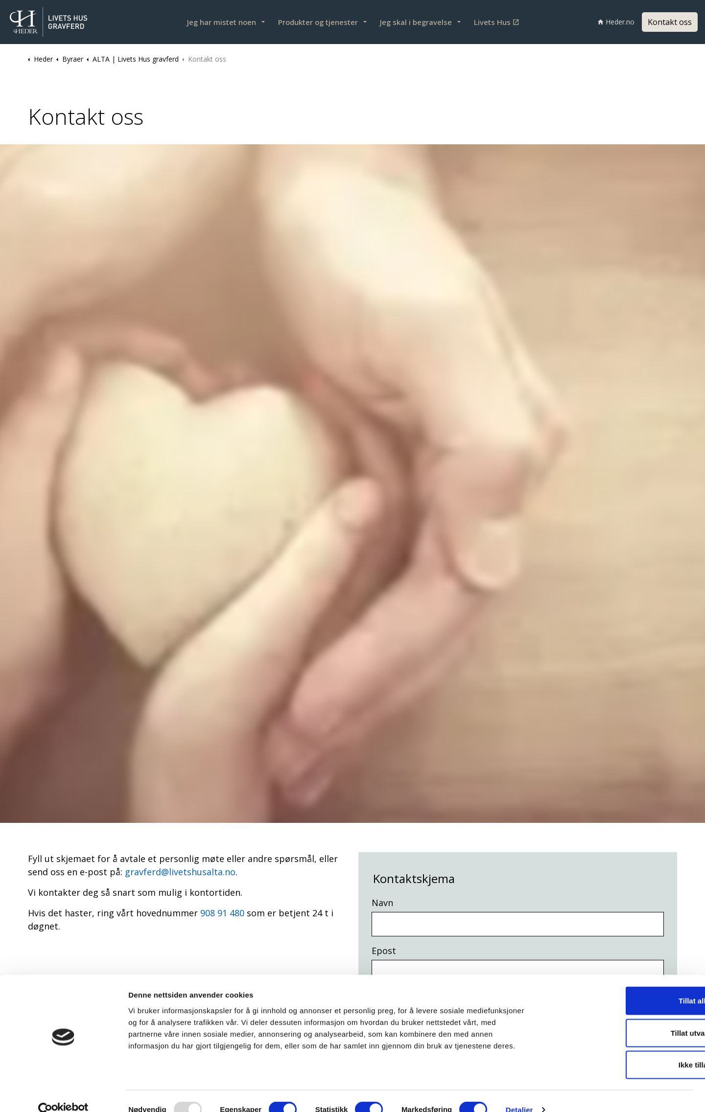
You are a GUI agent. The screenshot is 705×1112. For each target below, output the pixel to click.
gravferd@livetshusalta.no (180, 872)
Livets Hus (496, 22)
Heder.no (616, 21)
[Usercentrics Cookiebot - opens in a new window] (63, 1093)
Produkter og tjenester (318, 22)
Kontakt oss (670, 22)
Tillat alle (623, 983)
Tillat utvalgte (623, 1016)
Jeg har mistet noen (221, 22)
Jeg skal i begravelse (416, 22)
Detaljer (519, 1093)
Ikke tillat (623, 1048)
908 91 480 (222, 913)
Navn (382, 902)
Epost (384, 950)
